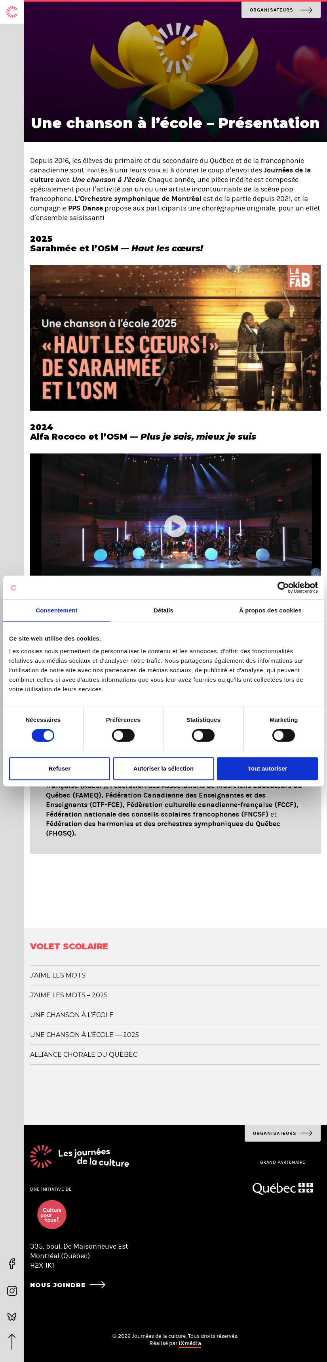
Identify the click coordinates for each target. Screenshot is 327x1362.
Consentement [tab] (56, 610)
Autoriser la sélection (163, 768)
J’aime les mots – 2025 (69, 995)
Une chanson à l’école (72, 1015)
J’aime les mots (58, 975)
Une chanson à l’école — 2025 (84, 1035)
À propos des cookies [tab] (270, 610)
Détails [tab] (163, 610)
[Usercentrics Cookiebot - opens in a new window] (283, 587)
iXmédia (190, 1343)
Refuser (60, 768)
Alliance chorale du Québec (83, 1054)
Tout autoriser (267, 768)
